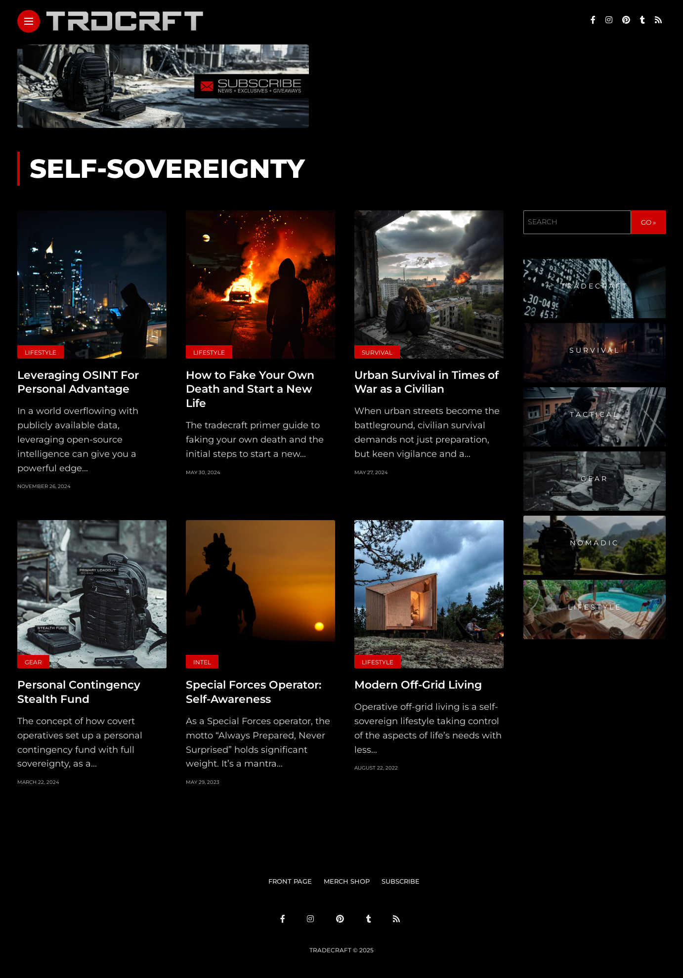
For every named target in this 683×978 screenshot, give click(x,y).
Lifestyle (40, 352)
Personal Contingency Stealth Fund (78, 692)
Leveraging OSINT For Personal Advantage (78, 382)
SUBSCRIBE (401, 881)
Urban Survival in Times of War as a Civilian (426, 382)
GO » (648, 222)
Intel (202, 662)
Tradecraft (594, 286)
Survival (377, 352)
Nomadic (594, 542)
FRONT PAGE (290, 881)
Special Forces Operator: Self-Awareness (253, 692)
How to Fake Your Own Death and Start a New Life (250, 389)
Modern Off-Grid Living (418, 685)
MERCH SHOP (347, 881)
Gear (33, 662)
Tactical (594, 414)
